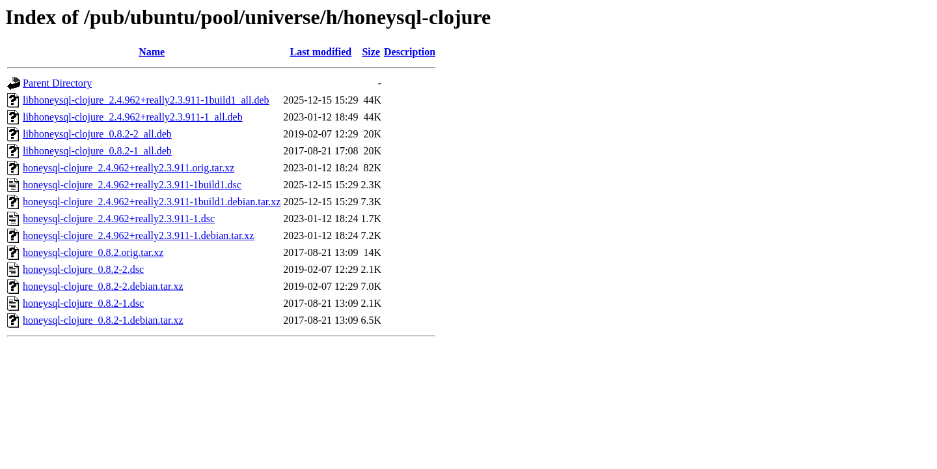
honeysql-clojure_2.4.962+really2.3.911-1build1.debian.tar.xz (151, 201)
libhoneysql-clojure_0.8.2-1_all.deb (97, 150)
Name (152, 51)
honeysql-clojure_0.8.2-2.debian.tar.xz (103, 286)
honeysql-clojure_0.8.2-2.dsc (83, 269)
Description (409, 51)
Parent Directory (57, 83)
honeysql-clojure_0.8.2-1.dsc (83, 303)
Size (371, 51)
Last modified (321, 51)
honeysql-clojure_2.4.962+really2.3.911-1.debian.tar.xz (138, 235)
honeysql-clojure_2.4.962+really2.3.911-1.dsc (119, 218)
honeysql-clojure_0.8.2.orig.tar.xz (93, 252)
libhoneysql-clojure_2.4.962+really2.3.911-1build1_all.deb (146, 100)
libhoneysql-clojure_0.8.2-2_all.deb (97, 133)
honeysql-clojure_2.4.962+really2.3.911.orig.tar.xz (128, 167)
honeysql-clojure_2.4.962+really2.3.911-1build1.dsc (132, 184)
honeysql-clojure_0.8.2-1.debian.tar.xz (103, 320)
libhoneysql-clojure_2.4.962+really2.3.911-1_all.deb (133, 116)
